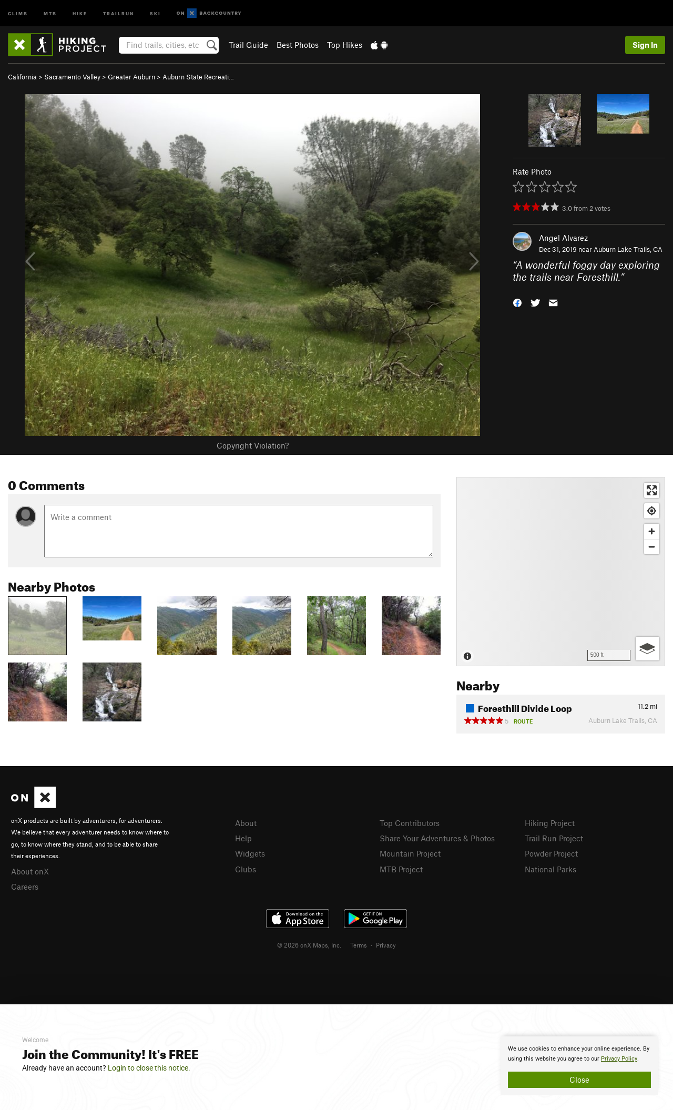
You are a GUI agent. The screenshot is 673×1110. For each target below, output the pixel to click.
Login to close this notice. (149, 1068)
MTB (50, 12)
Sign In (645, 44)
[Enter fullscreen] (651, 490)
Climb (18, 12)
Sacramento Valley (72, 77)
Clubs (245, 869)
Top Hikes (344, 44)
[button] (517, 302)
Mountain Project (410, 853)
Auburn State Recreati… (198, 77)
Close (579, 1079)
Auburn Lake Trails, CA (628, 249)
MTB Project (401, 869)
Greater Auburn (131, 77)
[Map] (561, 571)
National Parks (550, 869)
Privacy (386, 945)
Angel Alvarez (563, 237)
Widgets (250, 853)
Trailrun (118, 12)
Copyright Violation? (253, 445)
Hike (80, 12)
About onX (30, 871)
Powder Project (551, 853)
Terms (358, 945)
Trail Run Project (554, 838)
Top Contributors (410, 823)
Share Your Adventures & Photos (437, 838)
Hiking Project (550, 823)
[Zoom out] (651, 546)
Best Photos (298, 44)
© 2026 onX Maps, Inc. (309, 945)
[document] (579, 1066)
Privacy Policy (619, 1058)
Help (243, 838)
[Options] (647, 648)
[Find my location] (651, 510)
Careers (24, 886)
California (22, 77)
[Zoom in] (651, 531)
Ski (155, 12)
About (246, 823)
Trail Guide (248, 44)
